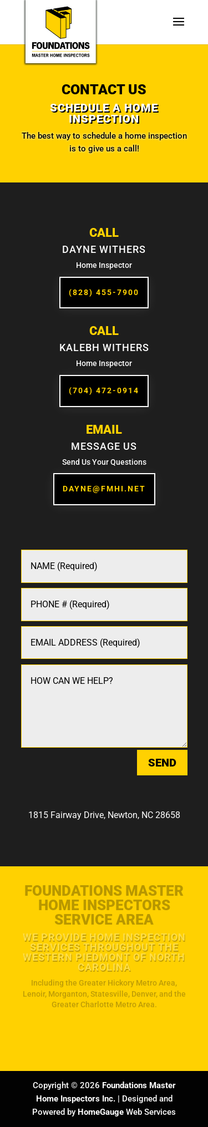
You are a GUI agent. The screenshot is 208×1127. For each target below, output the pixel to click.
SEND (162, 762)
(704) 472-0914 (104, 390)
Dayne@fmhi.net (104, 488)
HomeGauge (101, 1112)
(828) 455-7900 (104, 292)
